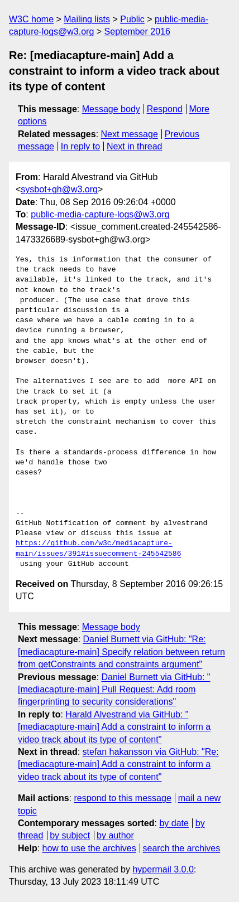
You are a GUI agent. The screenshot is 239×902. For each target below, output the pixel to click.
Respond (165, 109)
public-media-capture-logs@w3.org (100, 214)
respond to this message (122, 798)
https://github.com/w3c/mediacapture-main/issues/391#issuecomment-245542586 (98, 549)
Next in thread (134, 146)
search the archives (182, 848)
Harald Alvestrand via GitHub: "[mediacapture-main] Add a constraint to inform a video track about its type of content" (114, 727)
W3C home (31, 19)
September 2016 (137, 31)
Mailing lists (87, 19)
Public (132, 19)
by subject (70, 835)
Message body (111, 109)
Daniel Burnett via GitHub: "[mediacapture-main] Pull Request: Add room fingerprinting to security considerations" (114, 689)
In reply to (80, 146)
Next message (129, 134)
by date (173, 823)
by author (115, 835)
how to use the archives (89, 848)
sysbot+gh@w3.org (59, 189)
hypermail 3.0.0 (162, 869)
